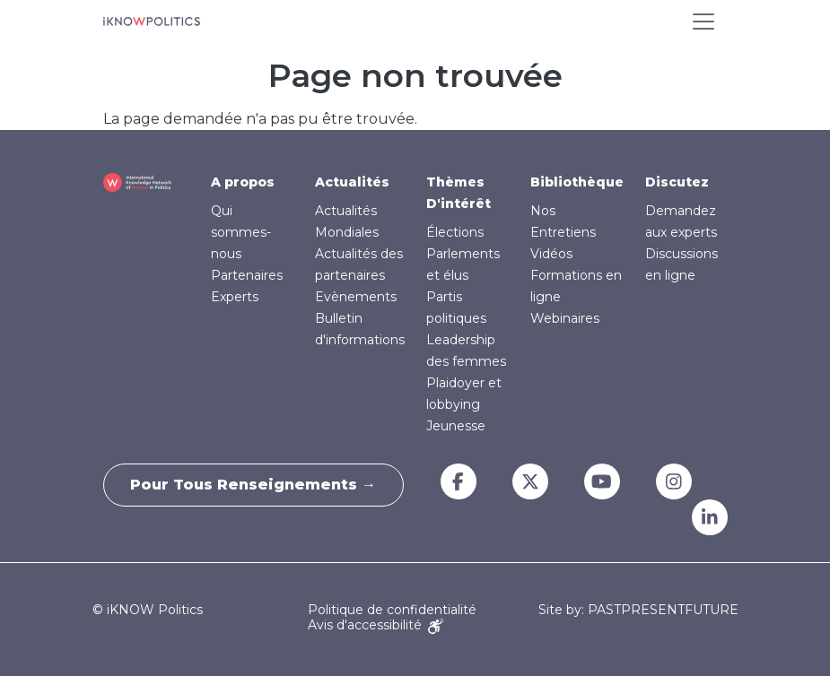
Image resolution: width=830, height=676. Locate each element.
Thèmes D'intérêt (458, 193)
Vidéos (551, 254)
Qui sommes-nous (241, 232)
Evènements (356, 297)
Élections (455, 232)
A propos (243, 182)
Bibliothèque (577, 182)
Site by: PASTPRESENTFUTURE (638, 610)
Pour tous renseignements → (254, 484)
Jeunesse (455, 426)
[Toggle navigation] (703, 21)
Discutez (677, 182)
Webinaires (564, 318)
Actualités (352, 182)
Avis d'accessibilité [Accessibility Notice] (375, 625)
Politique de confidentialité (392, 610)
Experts (234, 297)
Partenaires (247, 275)
